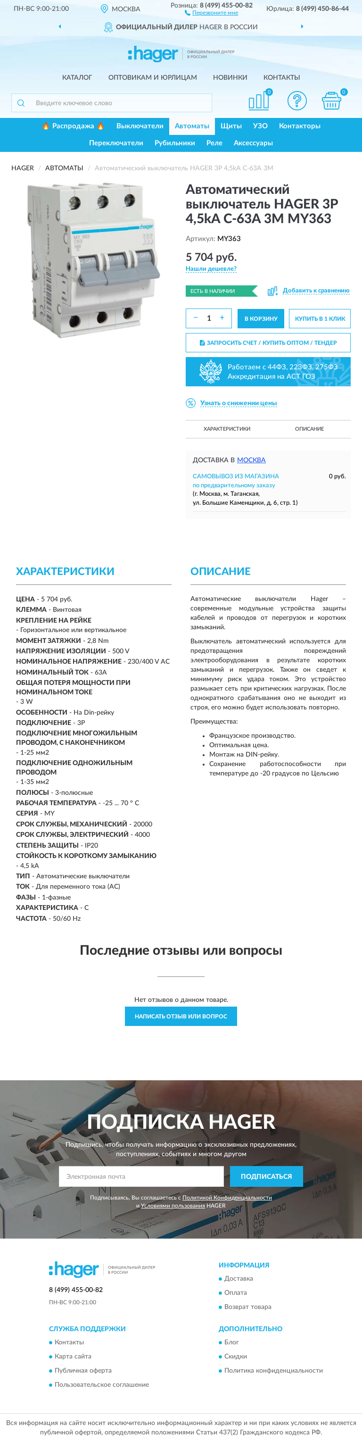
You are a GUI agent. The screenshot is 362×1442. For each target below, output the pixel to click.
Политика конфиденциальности (273, 1371)
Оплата (235, 1293)
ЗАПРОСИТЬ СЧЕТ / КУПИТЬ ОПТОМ (268, 343)
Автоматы (192, 126)
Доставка (238, 1278)
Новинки (230, 78)
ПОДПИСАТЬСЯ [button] (266, 1177)
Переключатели (116, 143)
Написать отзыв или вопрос (181, 1016)
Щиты (231, 126)
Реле (214, 143)
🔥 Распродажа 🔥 (73, 126)
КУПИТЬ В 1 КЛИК (320, 319)
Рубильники (175, 143)
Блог (231, 1343)
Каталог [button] (77, 78)
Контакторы (300, 126)
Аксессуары (253, 143)
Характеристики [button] (227, 429)
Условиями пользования (173, 1206)
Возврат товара (248, 1307)
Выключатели (140, 126)
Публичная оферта (83, 1371)
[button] (211, 12)
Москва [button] (251, 460)
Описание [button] (309, 429)
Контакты (281, 78)
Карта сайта (73, 1357)
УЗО (260, 126)
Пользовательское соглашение (102, 1385)
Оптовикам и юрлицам (152, 78)
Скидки (235, 1357)
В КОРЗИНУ (261, 319)
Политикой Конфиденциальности (227, 1197)
